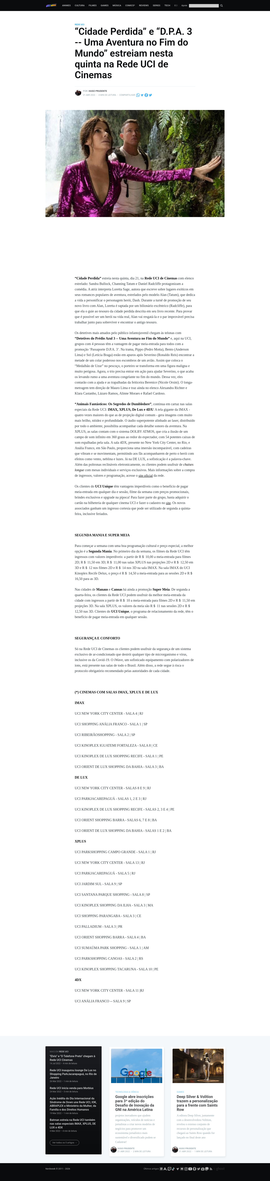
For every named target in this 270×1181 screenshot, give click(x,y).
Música (117, 5)
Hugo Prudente (98, 91)
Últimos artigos (151, 1168)
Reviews (144, 5)
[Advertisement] (135, 250)
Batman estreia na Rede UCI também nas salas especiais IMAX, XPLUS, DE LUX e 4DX (73, 1123)
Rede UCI (79, 24)
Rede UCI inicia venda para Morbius (72, 1088)
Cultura (80, 5)
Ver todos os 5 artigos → (64, 1142)
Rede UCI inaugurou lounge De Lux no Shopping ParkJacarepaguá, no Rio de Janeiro (73, 1073)
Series (156, 5)
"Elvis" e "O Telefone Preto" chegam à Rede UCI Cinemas (72, 1057)
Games (104, 5)
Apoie (184, 5)
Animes (66, 5)
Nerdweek (50, 1168)
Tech (167, 5)
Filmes (93, 5)
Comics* (130, 5)
